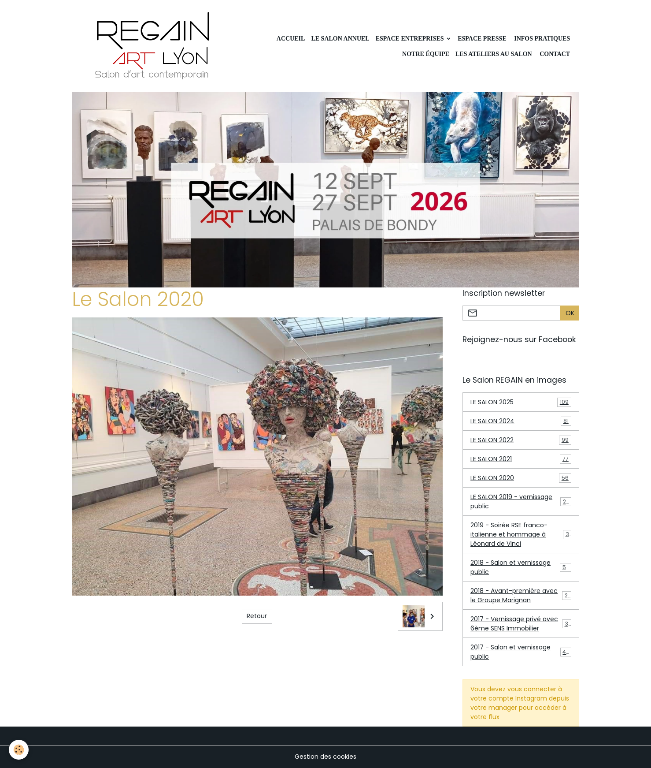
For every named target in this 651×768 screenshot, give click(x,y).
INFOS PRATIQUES (541, 38)
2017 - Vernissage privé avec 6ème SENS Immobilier (520, 624)
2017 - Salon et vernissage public (520, 652)
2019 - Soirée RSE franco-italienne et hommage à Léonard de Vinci (521, 534)
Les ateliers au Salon (493, 54)
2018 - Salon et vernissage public (520, 567)
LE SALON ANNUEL (340, 38)
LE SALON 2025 (520, 402)
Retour (257, 615)
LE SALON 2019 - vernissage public (520, 501)
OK (570, 313)
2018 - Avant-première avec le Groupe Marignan (520, 595)
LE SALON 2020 (520, 478)
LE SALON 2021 (520, 459)
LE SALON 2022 (520, 440)
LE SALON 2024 (520, 421)
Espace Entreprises (410, 38)
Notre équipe (425, 54)
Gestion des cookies (325, 756)
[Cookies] (19, 750)
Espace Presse (482, 38)
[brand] (153, 46)
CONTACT (554, 54)
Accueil (291, 38)
